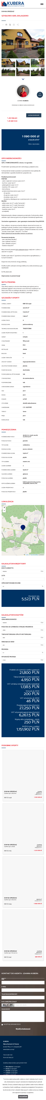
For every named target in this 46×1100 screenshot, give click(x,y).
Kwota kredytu (7, 568)
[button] (23, 527)
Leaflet (26, 554)
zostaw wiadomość (33, 115)
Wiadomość (6, 1009)
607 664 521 (12, 118)
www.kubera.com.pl (8, 1049)
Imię (3, 979)
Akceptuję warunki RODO (12, 1024)
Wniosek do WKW (8, 642)
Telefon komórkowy (9, 994)
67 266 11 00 (12, 121)
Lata (3, 576)
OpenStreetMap (34, 554)
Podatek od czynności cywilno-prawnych (17, 627)
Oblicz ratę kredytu (33, 144)
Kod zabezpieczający (9, 1002)
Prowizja (5, 649)
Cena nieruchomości (9, 620)
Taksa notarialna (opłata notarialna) (16, 634)
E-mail (4, 987)
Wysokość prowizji (9, 657)
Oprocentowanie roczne (11, 583)
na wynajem (13, 1067)
